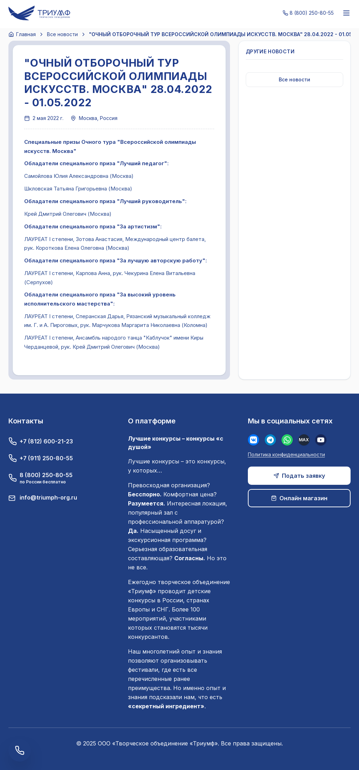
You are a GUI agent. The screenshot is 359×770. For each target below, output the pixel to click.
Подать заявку (299, 475)
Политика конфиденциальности (286, 454)
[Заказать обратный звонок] (19, 750)
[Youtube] (320, 440)
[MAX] (304, 440)
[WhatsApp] (287, 440)
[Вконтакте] (253, 440)
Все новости (62, 34)
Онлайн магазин (299, 498)
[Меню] (346, 13)
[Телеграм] (270, 440)
